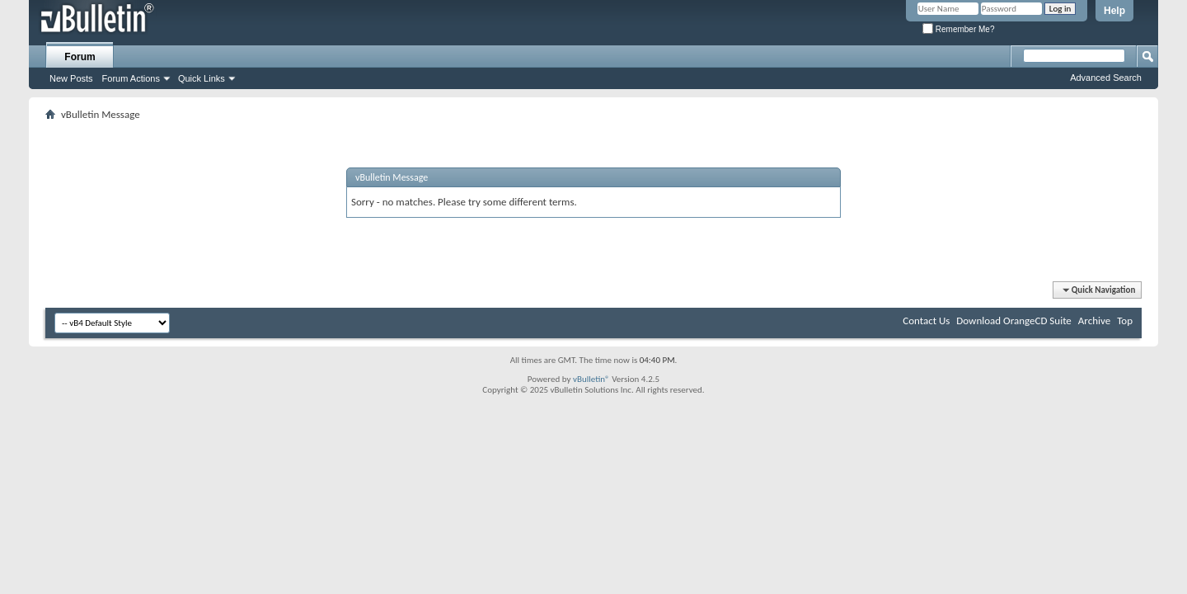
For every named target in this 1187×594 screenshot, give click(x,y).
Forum (79, 57)
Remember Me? (958, 29)
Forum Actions (131, 78)
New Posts (71, 78)
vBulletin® (591, 379)
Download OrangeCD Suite (1014, 320)
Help (1114, 10)
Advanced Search (1106, 77)
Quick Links (201, 78)
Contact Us (926, 320)
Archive (1094, 320)
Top (1125, 320)
